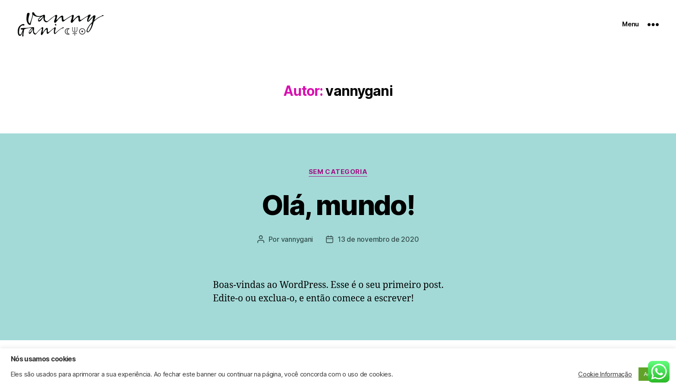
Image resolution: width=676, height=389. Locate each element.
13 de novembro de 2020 (378, 239)
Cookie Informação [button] (605, 374)
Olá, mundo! (338, 204)
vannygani (297, 239)
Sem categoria (338, 172)
